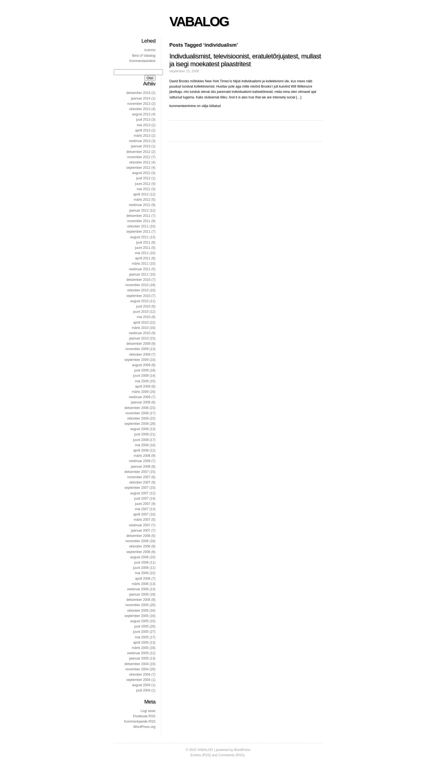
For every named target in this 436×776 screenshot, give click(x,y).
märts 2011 (140, 264)
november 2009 (136, 349)
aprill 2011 (142, 258)
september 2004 (138, 680)
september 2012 (138, 168)
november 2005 (136, 605)
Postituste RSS (144, 716)
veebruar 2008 (139, 461)
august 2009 (141, 365)
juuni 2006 (140, 568)
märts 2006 (140, 584)
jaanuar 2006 (138, 594)
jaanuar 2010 (138, 338)
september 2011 (138, 232)
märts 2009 (140, 392)
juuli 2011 (143, 242)
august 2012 (141, 173)
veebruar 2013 (139, 141)
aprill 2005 (140, 642)
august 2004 (141, 685)
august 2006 (139, 557)
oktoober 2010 (138, 290)
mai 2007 (141, 509)
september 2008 (137, 424)
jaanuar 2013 (140, 146)
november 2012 (138, 157)
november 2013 (138, 104)
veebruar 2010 (139, 333)
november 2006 (136, 541)
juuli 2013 (143, 120)
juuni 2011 (142, 248)
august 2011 (139, 237)
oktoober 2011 (138, 226)
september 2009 (137, 360)
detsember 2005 (138, 600)
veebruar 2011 (139, 269)
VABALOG (199, 21)
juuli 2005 (141, 626)
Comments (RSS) (231, 755)
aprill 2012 (140, 194)
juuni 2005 (140, 632)
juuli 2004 (143, 690)
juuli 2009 (141, 370)
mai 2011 (141, 253)
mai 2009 (141, 381)
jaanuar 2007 (140, 530)
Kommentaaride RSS (139, 721)
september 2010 (138, 296)
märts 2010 (140, 328)
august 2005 (139, 621)
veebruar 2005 (137, 653)
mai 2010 (143, 317)
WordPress (242, 750)
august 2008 (139, 429)
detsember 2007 (137, 472)
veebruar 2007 (139, 525)
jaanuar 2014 (140, 98)
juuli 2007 (141, 498)
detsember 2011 (138, 216)
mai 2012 (143, 189)
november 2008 (136, 413)
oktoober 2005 (138, 611)
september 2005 (137, 616)
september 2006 (138, 552)
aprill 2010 (140, 322)
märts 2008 (142, 456)
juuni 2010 (140, 312)
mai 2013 (143, 125)
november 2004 (136, 669)
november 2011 (138, 221)
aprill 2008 (140, 450)
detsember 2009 (138, 344)
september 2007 (137, 488)
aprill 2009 (142, 386)
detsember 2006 (138, 536)
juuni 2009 (140, 376)
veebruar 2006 (137, 589)
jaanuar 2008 (140, 466)
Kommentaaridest (142, 61)
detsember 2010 (138, 280)
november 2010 (136, 285)
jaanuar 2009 (140, 402)
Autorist (149, 50)
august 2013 (141, 114)
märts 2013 (142, 136)
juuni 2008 (140, 440)
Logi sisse (148, 711)
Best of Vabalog (143, 56)
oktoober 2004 (139, 674)
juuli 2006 (141, 562)
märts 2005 (140, 648)
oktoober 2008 (138, 418)
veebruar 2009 (139, 397)
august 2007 (139, 493)
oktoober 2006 (139, 546)
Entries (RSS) (200, 755)
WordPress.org (144, 727)
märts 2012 (142, 200)
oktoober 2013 (139, 109)
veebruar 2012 (139, 205)
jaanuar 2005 (138, 658)
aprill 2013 (142, 130)
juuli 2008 (141, 434)
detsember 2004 (137, 664)
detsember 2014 (138, 93)
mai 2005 (141, 637)
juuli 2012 (143, 178)
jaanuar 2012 (138, 210)
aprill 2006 (142, 579)
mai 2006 (141, 573)
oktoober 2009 (139, 354)
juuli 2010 (143, 306)
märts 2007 (142, 520)
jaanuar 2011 (138, 274)
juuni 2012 (142, 184)
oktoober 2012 (139, 162)
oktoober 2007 (139, 482)
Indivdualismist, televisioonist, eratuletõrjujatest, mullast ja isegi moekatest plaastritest (245, 60)
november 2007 (138, 477)
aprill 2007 (140, 514)
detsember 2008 (137, 408)
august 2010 (139, 301)
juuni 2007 (142, 504)
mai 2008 (141, 445)
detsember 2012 (138, 152)
